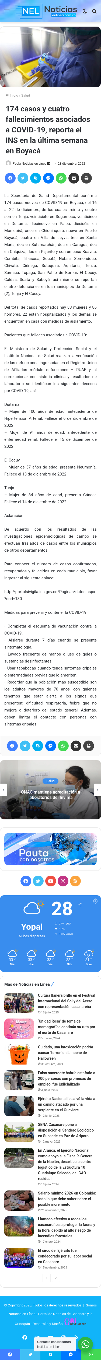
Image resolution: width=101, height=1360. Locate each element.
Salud (25, 95)
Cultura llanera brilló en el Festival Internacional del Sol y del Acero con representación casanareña (66, 1001)
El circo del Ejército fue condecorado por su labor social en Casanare (65, 1256)
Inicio (12, 95)
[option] (50, 789)
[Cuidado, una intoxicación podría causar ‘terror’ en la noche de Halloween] (19, 1054)
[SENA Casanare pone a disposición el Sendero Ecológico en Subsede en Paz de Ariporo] (19, 1132)
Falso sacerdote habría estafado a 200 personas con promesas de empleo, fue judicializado (66, 1078)
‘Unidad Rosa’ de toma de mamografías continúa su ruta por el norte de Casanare (66, 1027)
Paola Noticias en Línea (29, 163)
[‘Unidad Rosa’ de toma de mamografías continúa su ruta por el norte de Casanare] (19, 1029)
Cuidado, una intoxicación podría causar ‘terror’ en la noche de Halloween (65, 1052)
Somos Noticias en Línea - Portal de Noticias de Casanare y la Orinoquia (53, 1314)
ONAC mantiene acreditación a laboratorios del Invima (50, 795)
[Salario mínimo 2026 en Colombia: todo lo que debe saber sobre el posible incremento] (19, 1200)
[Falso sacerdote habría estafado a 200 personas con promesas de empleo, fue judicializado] (19, 1080)
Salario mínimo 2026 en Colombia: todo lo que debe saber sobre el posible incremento (67, 1199)
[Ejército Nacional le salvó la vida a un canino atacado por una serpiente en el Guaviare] (19, 1106)
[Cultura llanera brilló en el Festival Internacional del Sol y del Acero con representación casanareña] (19, 1003)
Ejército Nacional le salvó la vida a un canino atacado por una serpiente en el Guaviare (66, 1104)
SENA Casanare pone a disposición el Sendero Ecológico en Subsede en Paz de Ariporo (66, 1130)
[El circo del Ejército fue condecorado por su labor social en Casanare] (19, 1258)
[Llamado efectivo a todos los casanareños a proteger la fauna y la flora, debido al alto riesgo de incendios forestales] (19, 1226)
